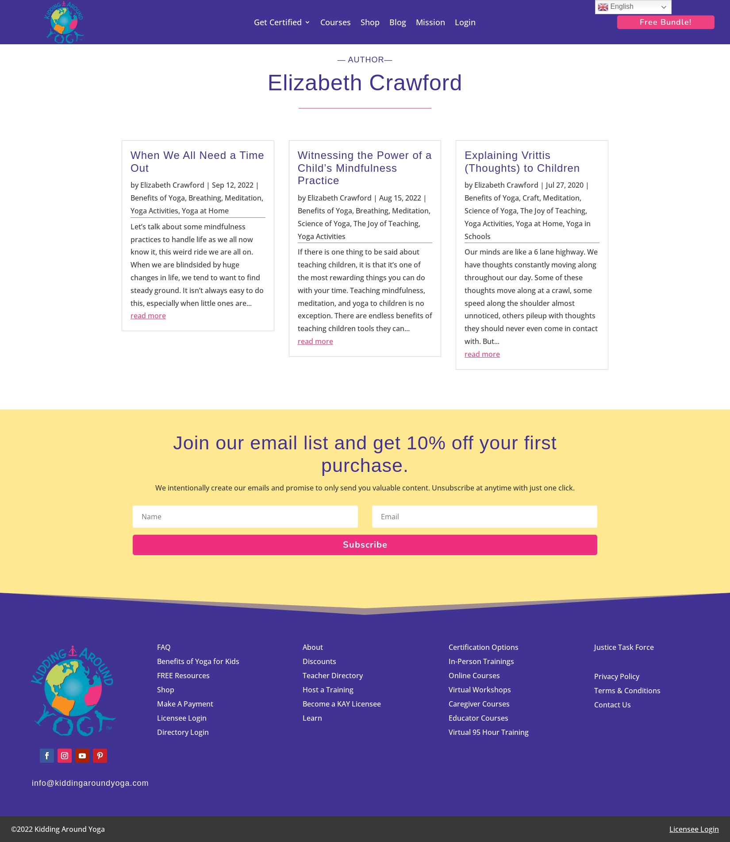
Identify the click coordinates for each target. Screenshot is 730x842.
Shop (370, 23)
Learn (312, 718)
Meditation (243, 198)
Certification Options (484, 647)
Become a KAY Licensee (342, 704)
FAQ (164, 647)
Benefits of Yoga (158, 198)
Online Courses (474, 675)
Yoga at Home (205, 211)
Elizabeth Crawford (172, 185)
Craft (531, 198)
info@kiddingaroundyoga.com (90, 783)
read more (148, 316)
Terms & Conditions (627, 690)
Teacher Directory (333, 675)
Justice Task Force (624, 647)
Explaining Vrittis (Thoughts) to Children (522, 161)
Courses (335, 23)
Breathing (204, 198)
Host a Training (328, 690)
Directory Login (183, 732)
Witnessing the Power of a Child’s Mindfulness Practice (365, 168)
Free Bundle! (666, 22)
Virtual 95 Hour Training (489, 732)
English (616, 7)
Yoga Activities (154, 211)
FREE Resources (183, 675)
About (313, 647)
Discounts (319, 661)
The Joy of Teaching (386, 223)
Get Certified (278, 23)
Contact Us (612, 705)
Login (465, 23)
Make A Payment (185, 704)
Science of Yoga (324, 223)
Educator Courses (478, 718)
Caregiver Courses (479, 704)
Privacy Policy (616, 676)
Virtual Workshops (480, 690)
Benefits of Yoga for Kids (198, 661)
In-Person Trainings (481, 661)
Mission (430, 23)
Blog (397, 23)
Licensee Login (182, 718)
